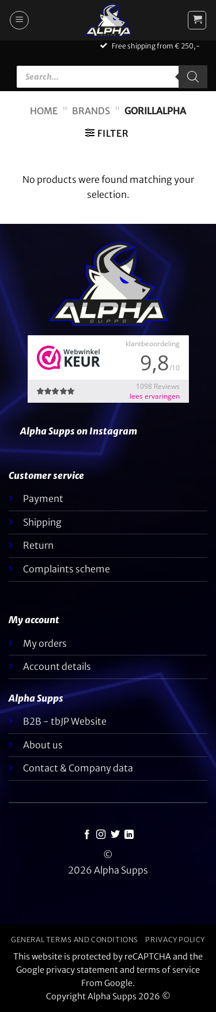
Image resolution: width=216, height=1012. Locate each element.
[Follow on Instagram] (100, 835)
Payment (43, 498)
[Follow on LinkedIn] (129, 835)
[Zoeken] (193, 76)
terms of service (168, 970)
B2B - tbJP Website (65, 721)
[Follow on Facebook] (87, 835)
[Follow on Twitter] (115, 835)
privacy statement (82, 970)
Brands (91, 111)
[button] (19, 20)
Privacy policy (175, 939)
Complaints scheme (66, 569)
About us (43, 745)
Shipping (42, 522)
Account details (57, 666)
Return (38, 545)
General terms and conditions (74, 939)
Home (44, 111)
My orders (45, 643)
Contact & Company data (78, 768)
